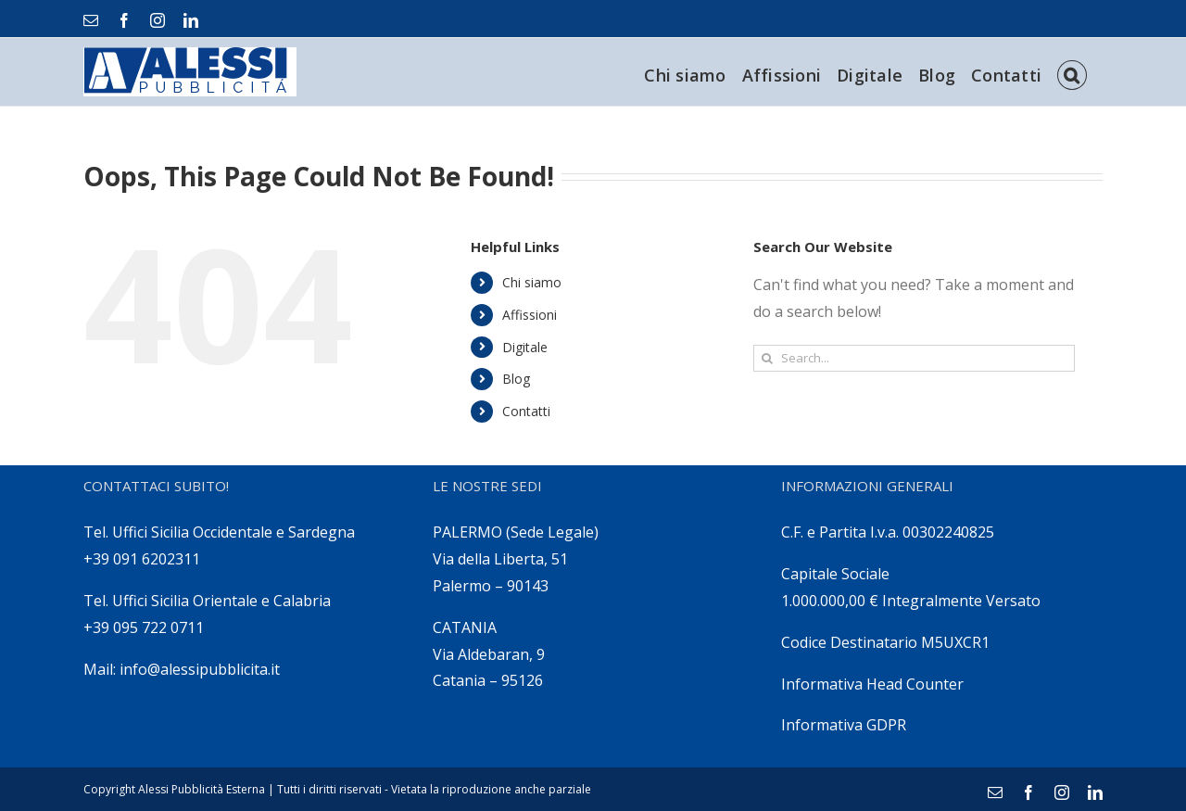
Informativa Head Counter (872, 684)
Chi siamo (531, 282)
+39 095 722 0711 (143, 627)
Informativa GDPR (843, 725)
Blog (516, 378)
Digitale (525, 347)
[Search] (1072, 72)
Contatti (526, 411)
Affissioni (529, 314)
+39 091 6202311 (141, 559)
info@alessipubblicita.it (200, 669)
